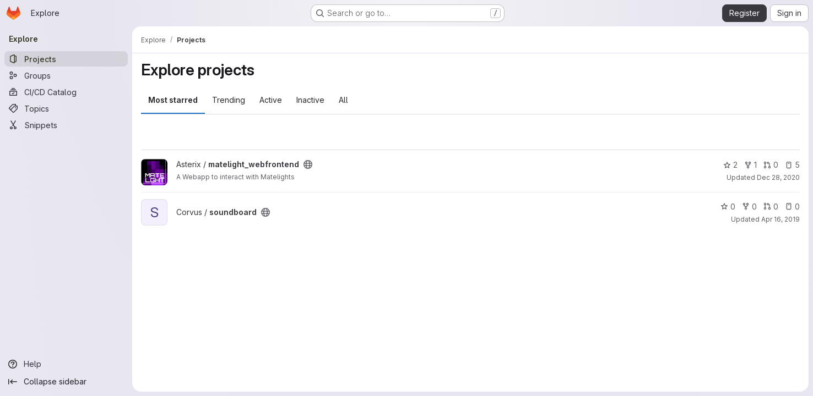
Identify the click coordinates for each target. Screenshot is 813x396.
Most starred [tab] (173, 100)
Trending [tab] (228, 100)
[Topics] (66, 108)
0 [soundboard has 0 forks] (749, 206)
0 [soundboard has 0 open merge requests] (770, 206)
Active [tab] (270, 100)
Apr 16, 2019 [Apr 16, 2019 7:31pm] (780, 219)
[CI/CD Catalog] (66, 92)
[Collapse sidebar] (66, 381)
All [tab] (343, 100)
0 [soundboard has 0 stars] (727, 206)
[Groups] (66, 75)
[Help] (66, 364)
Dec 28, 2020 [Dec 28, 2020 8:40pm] (778, 177)
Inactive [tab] (310, 100)
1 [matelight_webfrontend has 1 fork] (750, 164)
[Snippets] (66, 125)
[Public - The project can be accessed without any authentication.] (307, 164)
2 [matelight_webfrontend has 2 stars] (730, 164)
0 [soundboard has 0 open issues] (792, 206)
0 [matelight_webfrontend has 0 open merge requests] (770, 164)
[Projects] (66, 59)
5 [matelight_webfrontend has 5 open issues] (792, 164)
